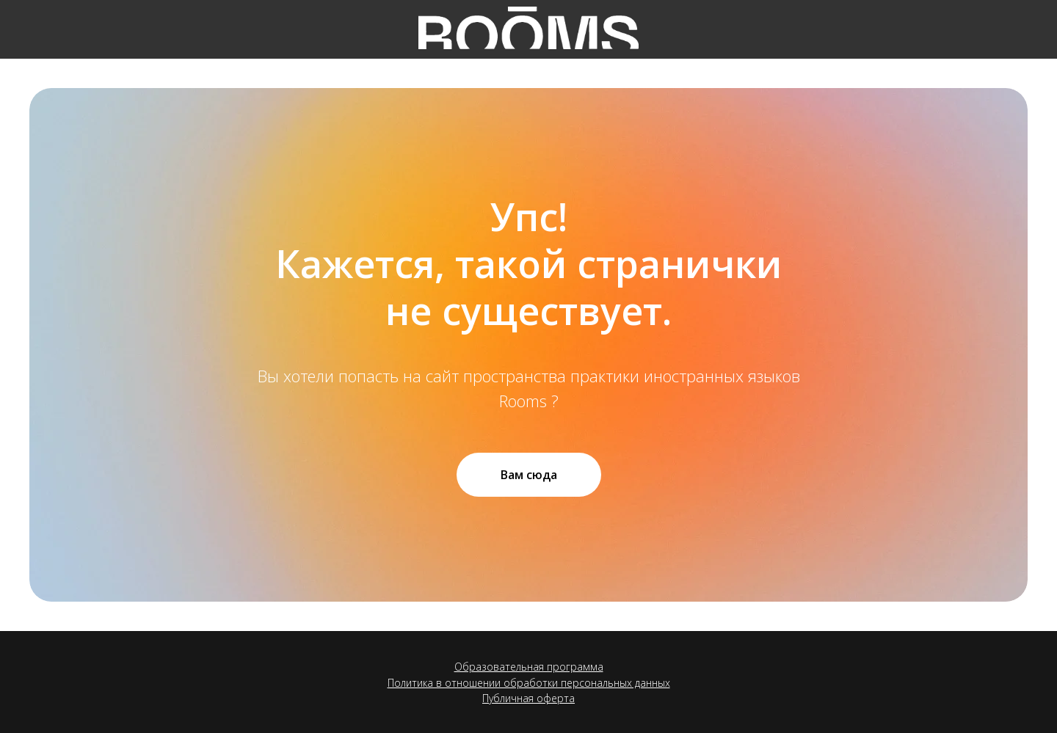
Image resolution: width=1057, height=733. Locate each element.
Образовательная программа (528, 667)
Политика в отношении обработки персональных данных (529, 683)
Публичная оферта (528, 698)
